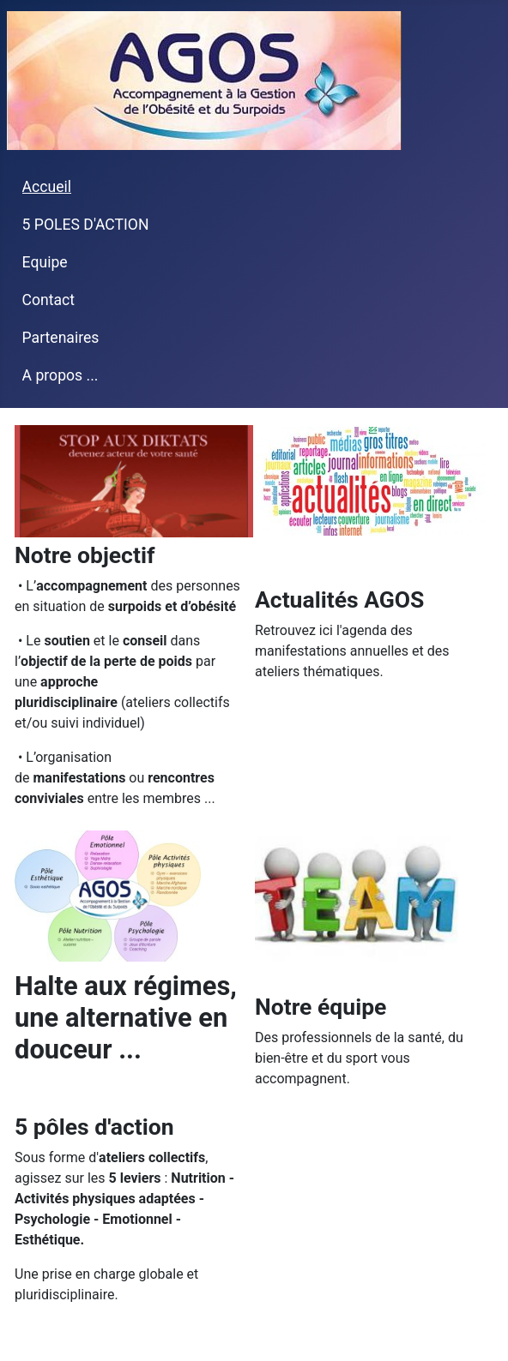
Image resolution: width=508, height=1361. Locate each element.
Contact (49, 300)
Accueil (46, 186)
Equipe (45, 262)
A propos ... (60, 375)
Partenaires (61, 337)
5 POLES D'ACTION (85, 224)
